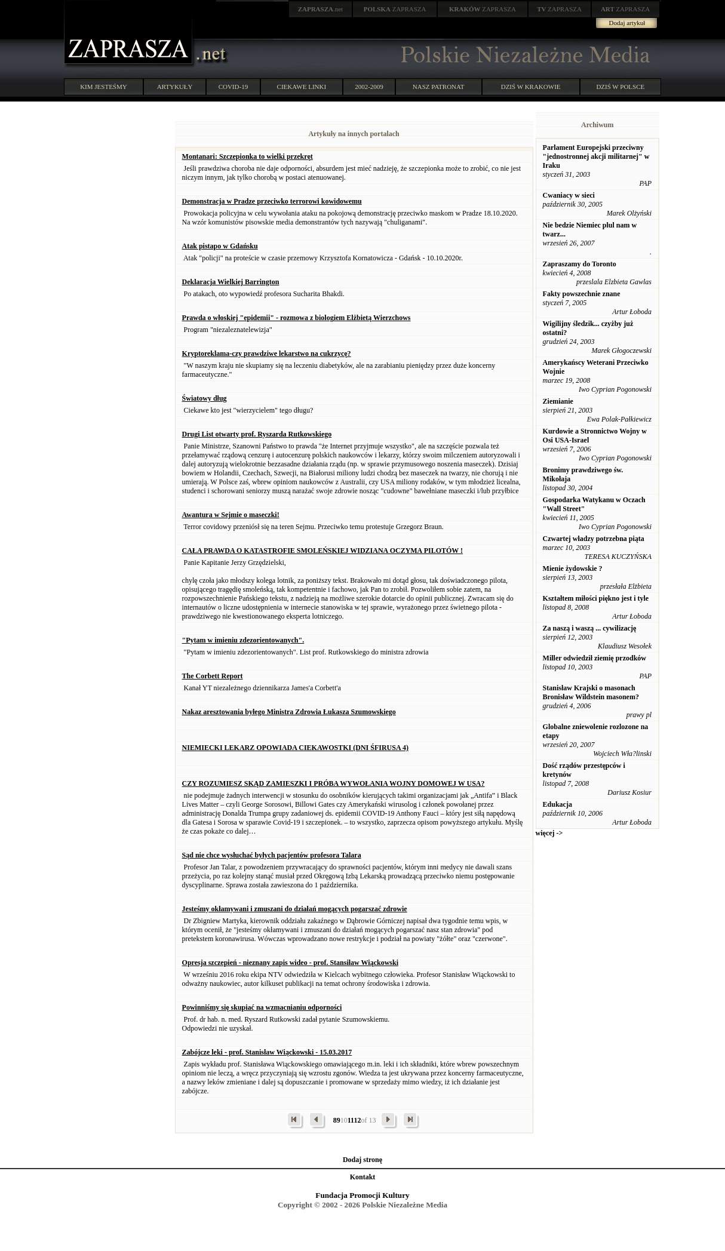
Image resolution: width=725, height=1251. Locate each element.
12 (357, 1120)
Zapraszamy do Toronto (579, 264)
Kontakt (363, 1177)
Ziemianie (558, 401)
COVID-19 (233, 86)
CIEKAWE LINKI (302, 86)
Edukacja (557, 804)
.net (320, 9)
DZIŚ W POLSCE (620, 86)
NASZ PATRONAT (439, 86)
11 (351, 1120)
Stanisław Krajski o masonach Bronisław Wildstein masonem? (591, 692)
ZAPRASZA (395, 9)
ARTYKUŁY (175, 86)
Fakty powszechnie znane (581, 294)
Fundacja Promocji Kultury (362, 1195)
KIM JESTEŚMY (103, 86)
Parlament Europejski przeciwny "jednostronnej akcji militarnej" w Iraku (596, 156)
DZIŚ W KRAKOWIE (531, 86)
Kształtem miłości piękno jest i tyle (596, 598)
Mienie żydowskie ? (573, 568)
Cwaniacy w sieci (569, 195)
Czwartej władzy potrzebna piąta (593, 538)
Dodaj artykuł (627, 22)
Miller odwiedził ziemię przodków (594, 658)
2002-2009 (369, 86)
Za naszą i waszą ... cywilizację (590, 628)
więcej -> (549, 833)
